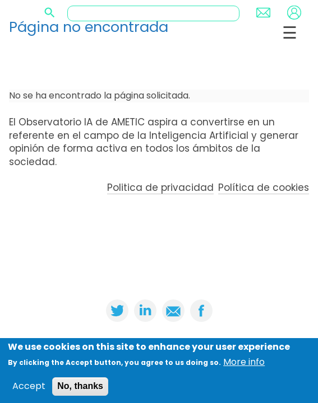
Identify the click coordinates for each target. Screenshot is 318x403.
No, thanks (80, 388)
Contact (263, 13)
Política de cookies (263, 187)
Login (294, 13)
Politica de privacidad (160, 187)
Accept (28, 388)
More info (244, 364)
